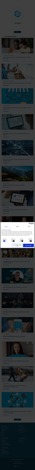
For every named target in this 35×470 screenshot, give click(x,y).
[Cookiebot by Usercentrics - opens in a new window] (29, 223)
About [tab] (29, 226)
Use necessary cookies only (17, 245)
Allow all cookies (28, 245)
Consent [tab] (6, 226)
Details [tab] (17, 226)
